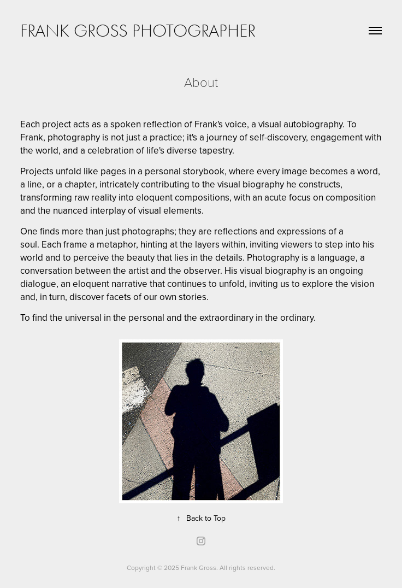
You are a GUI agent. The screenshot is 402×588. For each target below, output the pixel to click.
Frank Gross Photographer (138, 30)
